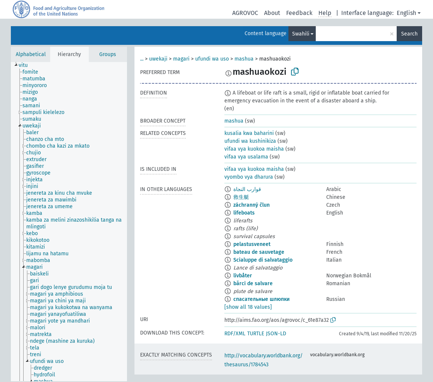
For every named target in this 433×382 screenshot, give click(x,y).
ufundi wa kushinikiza (250, 141)
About (272, 12)
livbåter (242, 275)
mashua (244, 59)
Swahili (300, 34)
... (141, 59)
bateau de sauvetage (258, 252)
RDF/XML (234, 333)
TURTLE (255, 333)
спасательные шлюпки (261, 299)
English (406, 12)
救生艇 (241, 197)
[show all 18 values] (248, 307)
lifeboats (244, 213)
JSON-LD (276, 333)
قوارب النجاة (247, 189)
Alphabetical (31, 54)
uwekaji (158, 59)
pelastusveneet (251, 244)
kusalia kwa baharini (249, 133)
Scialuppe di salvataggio (263, 260)
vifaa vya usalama (246, 157)
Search (409, 34)
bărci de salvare (253, 283)
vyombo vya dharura (248, 177)
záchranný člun (251, 205)
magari (181, 59)
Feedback (299, 12)
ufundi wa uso (212, 59)
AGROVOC (245, 12)
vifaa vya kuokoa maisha (254, 149)
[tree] (69, 221)
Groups (107, 54)
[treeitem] (26, 65)
